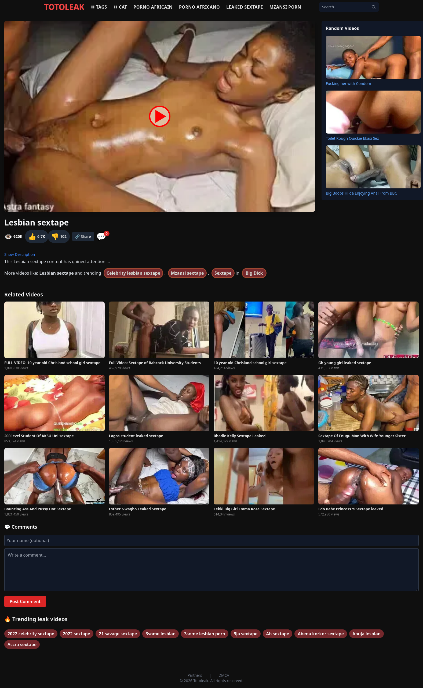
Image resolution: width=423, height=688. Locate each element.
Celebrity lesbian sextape (134, 273)
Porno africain (153, 7)
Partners (195, 675)
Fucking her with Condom (348, 83)
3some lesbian (160, 634)
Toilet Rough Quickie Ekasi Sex (352, 138)
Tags (99, 7)
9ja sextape (245, 634)
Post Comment (25, 601)
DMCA (223, 675)
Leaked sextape (244, 7)
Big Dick (254, 273)
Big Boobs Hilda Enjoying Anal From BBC (361, 193)
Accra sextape (22, 644)
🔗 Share (83, 236)
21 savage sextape (118, 634)
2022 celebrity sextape (31, 634)
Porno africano (199, 7)
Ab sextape (277, 634)
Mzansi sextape (187, 273)
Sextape (223, 273)
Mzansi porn (285, 7)
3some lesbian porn (204, 634)
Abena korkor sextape (321, 634)
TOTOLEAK (64, 7)
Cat (120, 7)
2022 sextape (76, 634)
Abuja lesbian (366, 634)
